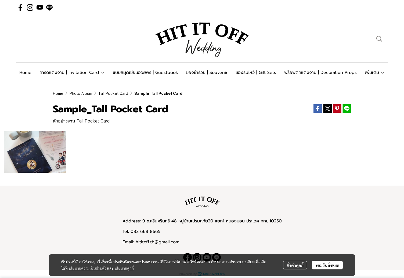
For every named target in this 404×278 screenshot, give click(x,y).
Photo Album (81, 93)
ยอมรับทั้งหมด (327, 265)
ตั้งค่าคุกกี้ (295, 265)
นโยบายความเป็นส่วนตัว (87, 268)
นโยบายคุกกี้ (124, 268)
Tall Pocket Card (113, 93)
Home (58, 93)
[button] (379, 38)
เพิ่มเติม (375, 72)
